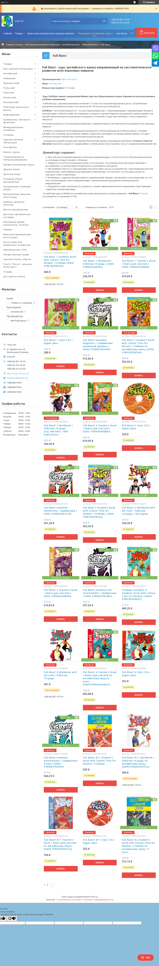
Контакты (121, 33)
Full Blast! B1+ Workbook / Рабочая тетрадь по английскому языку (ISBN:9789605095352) (138, 762)
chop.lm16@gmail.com (17, 378)
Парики (7, 229)
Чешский (8, 92)
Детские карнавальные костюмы (17, 216)
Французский (11, 83)
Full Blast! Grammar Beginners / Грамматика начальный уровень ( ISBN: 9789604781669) (98, 345)
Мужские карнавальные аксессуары (17, 236)
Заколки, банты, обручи (17, 259)
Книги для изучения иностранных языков (50, 33)
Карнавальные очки (15, 249)
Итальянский (10, 102)
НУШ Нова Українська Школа (16, 108)
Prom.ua (94, 896)
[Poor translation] (12, 918)
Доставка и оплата (14, 276)
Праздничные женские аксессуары (17, 195)
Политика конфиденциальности (99, 899)
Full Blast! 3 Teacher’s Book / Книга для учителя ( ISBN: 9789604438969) (61, 593)
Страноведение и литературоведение (15, 158)
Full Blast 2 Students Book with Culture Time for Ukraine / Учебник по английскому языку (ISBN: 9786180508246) (138, 346)
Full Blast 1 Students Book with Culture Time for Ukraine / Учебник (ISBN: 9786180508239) (60, 261)
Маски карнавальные (15, 209)
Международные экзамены (13, 129)
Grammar (143, 193)
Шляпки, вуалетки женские (13, 203)
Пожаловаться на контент (69, 899)
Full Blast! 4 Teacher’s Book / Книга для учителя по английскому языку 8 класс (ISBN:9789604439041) (100, 678)
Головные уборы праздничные (13, 180)
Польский (9, 87)
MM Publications (70, 79)
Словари (8, 134)
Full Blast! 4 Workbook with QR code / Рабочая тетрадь (60, 675)
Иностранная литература (18, 68)
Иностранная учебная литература (42, 44)
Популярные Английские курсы (95, 33)
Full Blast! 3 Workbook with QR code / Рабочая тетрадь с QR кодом (138, 510)
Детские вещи (11, 174)
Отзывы (7, 271)
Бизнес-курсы (11, 152)
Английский (10, 73)
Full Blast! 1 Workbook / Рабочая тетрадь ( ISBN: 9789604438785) (98, 263)
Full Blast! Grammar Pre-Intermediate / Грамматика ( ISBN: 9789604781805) (99, 593)
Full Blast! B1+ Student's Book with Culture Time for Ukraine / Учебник (99, 760)
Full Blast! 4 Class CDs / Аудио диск (136, 674)
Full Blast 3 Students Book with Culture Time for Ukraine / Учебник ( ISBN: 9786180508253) (99, 512)
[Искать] (104, 21)
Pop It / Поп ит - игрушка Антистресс (17, 265)
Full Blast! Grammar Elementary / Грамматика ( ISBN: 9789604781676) (60, 510)
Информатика (11, 114)
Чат (145, 957)
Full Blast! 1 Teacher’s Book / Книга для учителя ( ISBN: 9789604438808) (139, 263)
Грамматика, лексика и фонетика (16, 121)
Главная (7, 33)
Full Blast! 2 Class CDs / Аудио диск (136, 427)
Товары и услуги (14, 44)
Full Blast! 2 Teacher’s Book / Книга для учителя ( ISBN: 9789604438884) (100, 428)
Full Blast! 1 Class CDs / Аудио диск (58, 342)
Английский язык (71, 44)
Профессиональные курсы (19, 164)
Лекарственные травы (16, 254)
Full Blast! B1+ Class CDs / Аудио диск (99, 841)
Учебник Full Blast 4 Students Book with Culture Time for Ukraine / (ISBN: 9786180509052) (138, 595)
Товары (19, 33)
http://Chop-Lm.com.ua (18, 373)
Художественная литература (13, 141)
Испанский (9, 97)
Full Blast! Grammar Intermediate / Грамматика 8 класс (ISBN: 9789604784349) (60, 762)
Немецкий (9, 78)
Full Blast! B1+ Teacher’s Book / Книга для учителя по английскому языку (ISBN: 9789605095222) (60, 844)
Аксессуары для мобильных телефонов (17, 243)
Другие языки (11, 169)
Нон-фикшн (10, 147)
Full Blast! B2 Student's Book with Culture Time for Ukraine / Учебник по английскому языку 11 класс (138, 846)
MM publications (90, 44)
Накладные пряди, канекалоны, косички (16, 223)
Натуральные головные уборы (17, 188)
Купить (100, 290)
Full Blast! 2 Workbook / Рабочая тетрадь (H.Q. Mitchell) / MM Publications (58, 430)
